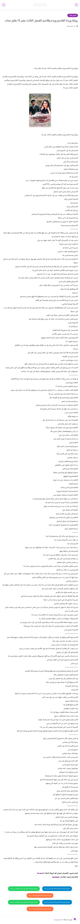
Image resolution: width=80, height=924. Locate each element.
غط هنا (39, 873)
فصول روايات (72, 15)
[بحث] (3, 4)
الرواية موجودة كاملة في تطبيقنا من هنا (40, 895)
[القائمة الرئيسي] (76, 4)
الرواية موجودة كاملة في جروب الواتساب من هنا (24, 888)
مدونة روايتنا (58, 919)
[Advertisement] (40, 43)
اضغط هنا (55, 877)
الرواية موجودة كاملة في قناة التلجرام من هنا (57, 888)
